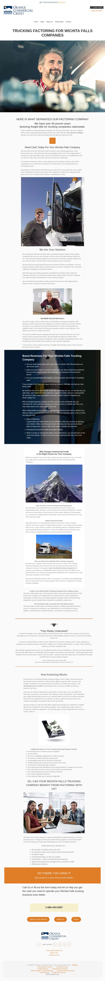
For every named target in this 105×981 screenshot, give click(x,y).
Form (76, 919)
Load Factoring (44, 972)
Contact (68, 22)
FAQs (42, 22)
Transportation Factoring (60, 969)
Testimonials (59, 22)
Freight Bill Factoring (59, 972)
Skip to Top (54, 953)
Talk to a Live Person (38, 919)
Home (36, 22)
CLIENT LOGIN (97, 7)
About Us (49, 22)
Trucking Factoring (61, 967)
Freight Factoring (43, 969)
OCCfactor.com (54, 955)
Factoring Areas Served (45, 967)
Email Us (60, 919)
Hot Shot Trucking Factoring (65, 970)
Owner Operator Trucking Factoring (41, 970)
